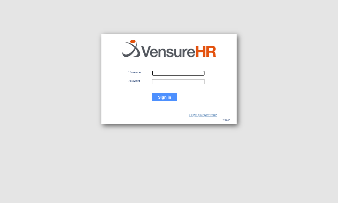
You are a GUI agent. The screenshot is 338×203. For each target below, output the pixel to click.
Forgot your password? (203, 114)
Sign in (164, 97)
